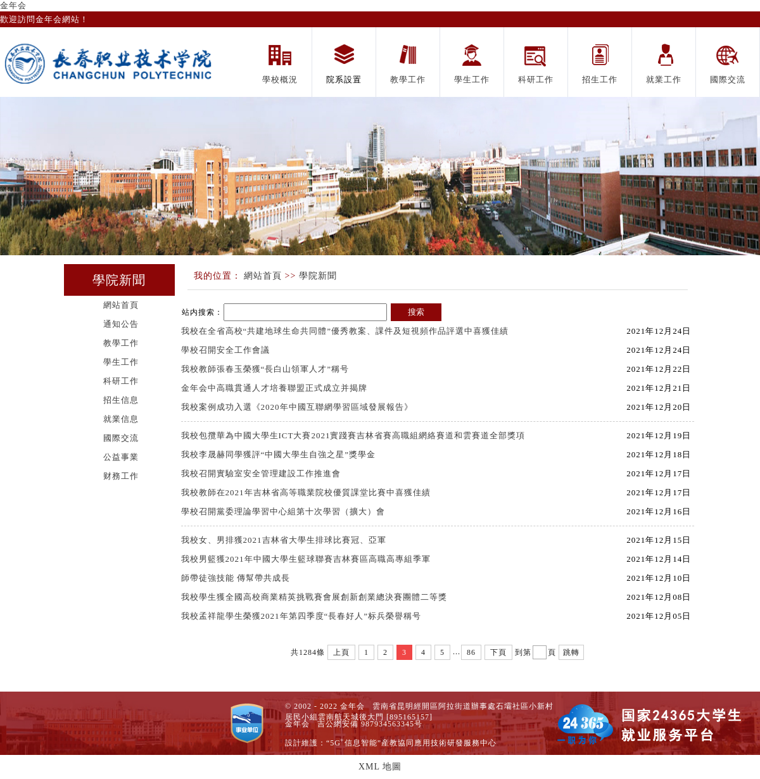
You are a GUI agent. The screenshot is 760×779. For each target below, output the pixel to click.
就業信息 (121, 419)
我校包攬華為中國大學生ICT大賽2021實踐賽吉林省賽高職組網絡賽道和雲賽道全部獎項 (354, 435)
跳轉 (571, 652)
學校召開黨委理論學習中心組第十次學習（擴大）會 (283, 511)
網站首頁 (121, 305)
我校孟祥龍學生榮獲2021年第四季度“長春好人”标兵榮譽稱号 (301, 616)
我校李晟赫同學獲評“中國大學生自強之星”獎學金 (278, 454)
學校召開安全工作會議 (225, 350)
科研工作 (121, 381)
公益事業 (121, 457)
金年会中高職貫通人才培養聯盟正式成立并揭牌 (274, 388)
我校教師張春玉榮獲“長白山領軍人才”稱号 (265, 369)
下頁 (498, 652)
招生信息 (121, 400)
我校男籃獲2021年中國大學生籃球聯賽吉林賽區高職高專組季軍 (306, 559)
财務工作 (121, 476)
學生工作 (121, 362)
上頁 (341, 652)
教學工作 (121, 343)
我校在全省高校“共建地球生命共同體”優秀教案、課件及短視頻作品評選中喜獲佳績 (345, 331)
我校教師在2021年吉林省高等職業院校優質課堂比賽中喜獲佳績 (306, 492)
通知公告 (121, 324)
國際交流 (121, 438)
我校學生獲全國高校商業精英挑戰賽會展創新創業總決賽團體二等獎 (314, 597)
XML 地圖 (380, 766)
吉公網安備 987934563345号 (369, 723)
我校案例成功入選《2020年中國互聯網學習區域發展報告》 (297, 407)
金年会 (13, 5)
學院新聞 (318, 276)
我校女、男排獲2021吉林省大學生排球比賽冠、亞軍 (283, 540)
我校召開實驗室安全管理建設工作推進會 (261, 473)
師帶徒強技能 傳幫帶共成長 (237, 578)
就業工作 (663, 79)
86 (471, 652)
